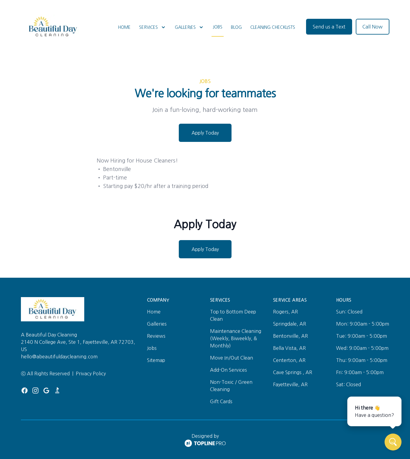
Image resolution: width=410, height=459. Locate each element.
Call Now (372, 26)
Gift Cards (221, 401)
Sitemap (156, 360)
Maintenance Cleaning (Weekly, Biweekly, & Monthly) (235, 338)
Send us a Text (329, 26)
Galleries (157, 323)
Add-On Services (228, 369)
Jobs (217, 27)
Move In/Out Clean (231, 357)
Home (124, 27)
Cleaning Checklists (272, 27)
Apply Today (205, 132)
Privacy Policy (91, 373)
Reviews (156, 335)
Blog (236, 27)
